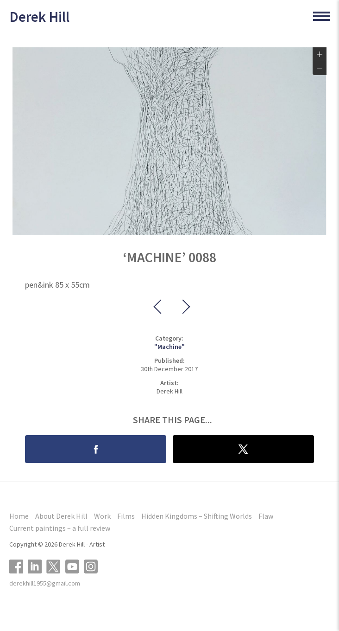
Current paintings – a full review (59, 528)
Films (126, 516)
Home (19, 516)
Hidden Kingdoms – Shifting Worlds (196, 516)
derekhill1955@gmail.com (44, 583)
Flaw (265, 516)
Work (102, 516)
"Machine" (169, 346)
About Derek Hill (61, 516)
